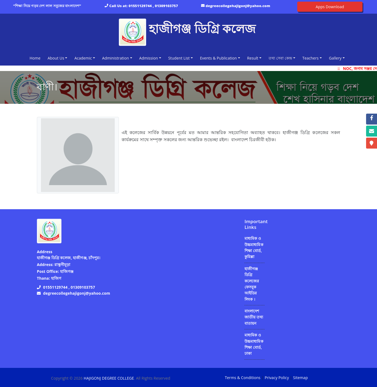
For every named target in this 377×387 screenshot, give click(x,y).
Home (36, 58)
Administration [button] (115, 58)
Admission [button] (148, 58)
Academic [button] (83, 58)
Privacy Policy (277, 377)
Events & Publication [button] (218, 58)
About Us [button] (56, 58)
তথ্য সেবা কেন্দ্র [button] (280, 58)
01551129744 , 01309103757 (153, 5)
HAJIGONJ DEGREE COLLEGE (109, 378)
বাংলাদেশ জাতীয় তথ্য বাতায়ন (254, 317)
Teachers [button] (310, 58)
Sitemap (300, 377)
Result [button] (252, 58)
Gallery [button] (335, 58)
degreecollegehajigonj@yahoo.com (238, 5)
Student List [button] (179, 58)
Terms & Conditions (242, 377)
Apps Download (330, 6)
